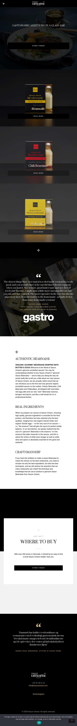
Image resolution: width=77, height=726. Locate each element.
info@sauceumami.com (38, 686)
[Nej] (71, 721)
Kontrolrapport (38, 694)
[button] (3, 3)
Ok (39, 723)
